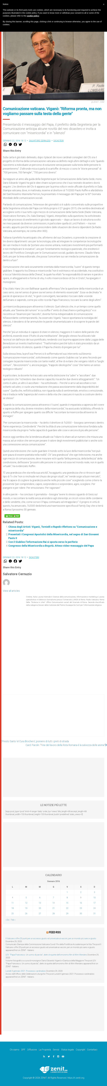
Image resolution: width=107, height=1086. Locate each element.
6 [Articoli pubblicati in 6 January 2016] (39, 897)
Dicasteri (59, 141)
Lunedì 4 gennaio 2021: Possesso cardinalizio (26, 971)
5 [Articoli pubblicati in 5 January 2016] (26, 897)
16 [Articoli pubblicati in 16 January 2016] (81, 903)
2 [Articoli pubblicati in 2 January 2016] (80, 892)
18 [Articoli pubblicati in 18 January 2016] (12, 908)
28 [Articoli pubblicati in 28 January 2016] (53, 913)
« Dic (8, 920)
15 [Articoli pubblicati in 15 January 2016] (67, 903)
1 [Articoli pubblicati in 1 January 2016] (67, 892)
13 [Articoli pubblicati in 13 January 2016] (40, 903)
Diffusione (32, 1049)
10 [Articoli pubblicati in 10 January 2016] (94, 897)
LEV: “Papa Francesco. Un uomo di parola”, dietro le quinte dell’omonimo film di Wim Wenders (46, 955)
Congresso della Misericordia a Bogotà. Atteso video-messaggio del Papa (51, 545)
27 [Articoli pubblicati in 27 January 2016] (40, 913)
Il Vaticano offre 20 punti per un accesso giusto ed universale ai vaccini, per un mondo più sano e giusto (51, 938)
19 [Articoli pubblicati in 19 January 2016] (26, 908)
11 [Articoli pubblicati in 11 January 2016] (12, 903)
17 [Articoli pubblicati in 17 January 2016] (94, 903)
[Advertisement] (53, 718)
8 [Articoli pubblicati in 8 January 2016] (67, 897)
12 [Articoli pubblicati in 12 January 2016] (26, 903)
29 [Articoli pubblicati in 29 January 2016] (67, 913)
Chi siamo (14, 1049)
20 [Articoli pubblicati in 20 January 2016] (40, 908)
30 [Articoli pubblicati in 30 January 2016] (81, 913)
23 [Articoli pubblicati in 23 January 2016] (81, 908)
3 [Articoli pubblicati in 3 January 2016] (94, 892)
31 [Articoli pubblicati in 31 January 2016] (94, 913)
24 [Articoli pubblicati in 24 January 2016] (94, 908)
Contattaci (92, 1049)
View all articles (11, 590)
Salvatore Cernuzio (40, 141)
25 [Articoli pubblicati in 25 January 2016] (12, 913)
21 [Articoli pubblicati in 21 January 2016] (53, 908)
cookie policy (33, 16)
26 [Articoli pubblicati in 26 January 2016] (26, 913)
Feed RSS (55, 932)
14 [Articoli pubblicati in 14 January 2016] (53, 903)
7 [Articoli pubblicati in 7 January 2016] (53, 897)
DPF (23, 1049)
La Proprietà (45, 1049)
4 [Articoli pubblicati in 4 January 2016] (12, 897)
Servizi (56, 1049)
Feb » (13, 920)
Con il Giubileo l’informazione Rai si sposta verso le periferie (43, 541)
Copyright (80, 1049)
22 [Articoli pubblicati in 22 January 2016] (67, 908)
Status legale (67, 1049)
